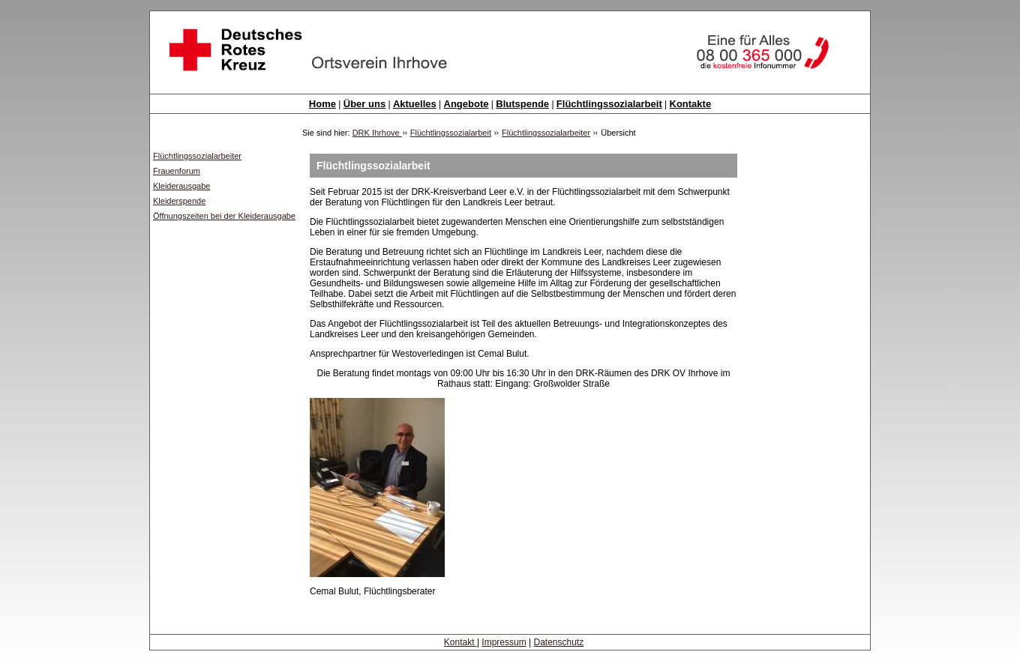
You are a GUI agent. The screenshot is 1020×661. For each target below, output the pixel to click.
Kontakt (460, 642)
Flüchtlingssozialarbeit (450, 132)
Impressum (504, 642)
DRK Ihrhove (377, 132)
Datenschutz (558, 642)
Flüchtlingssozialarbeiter (546, 132)
